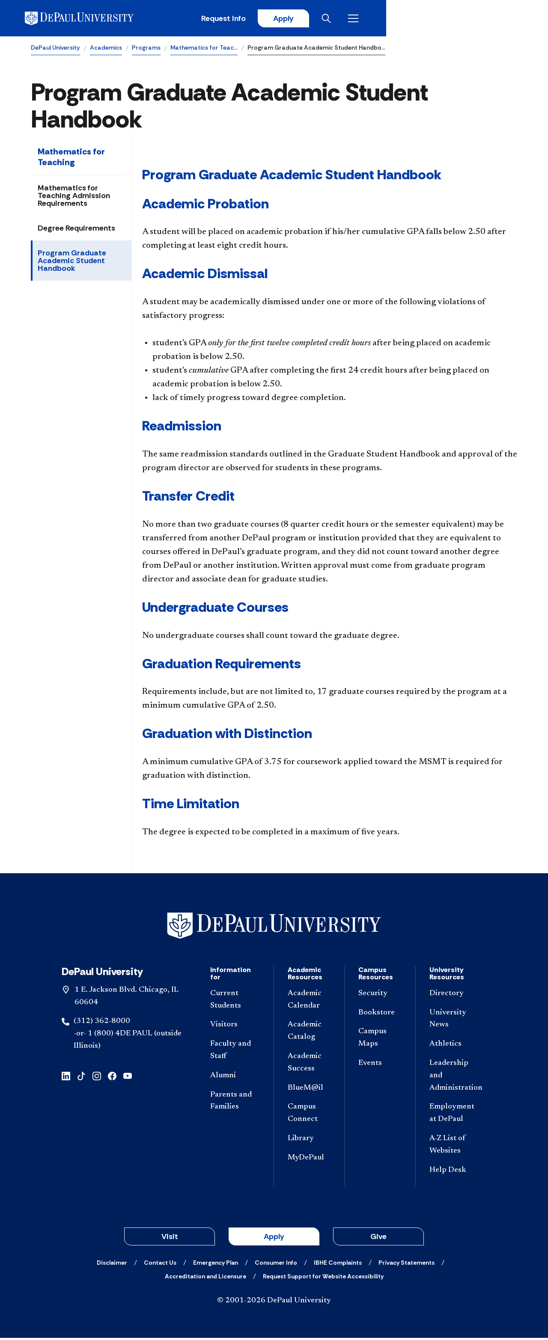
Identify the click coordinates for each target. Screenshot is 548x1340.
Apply (437, 19)
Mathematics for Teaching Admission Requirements (74, 197)
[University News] (454, 1020)
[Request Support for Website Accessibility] (323, 1278)
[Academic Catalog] (309, 1033)
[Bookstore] (379, 1014)
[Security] (379, 996)
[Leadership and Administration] (454, 1077)
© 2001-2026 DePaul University (274, 1303)
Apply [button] (274, 1238)
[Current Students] (235, 1002)
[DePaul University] (97, 19)
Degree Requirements (76, 230)
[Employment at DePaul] (454, 1115)
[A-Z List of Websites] (454, 1147)
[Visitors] (235, 1027)
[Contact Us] (160, 1264)
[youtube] (127, 1077)
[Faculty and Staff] (235, 1052)
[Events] (379, 1065)
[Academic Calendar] (309, 1002)
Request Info (376, 19)
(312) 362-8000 (102, 1023)
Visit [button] (169, 1238)
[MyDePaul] (309, 1160)
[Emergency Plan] (215, 1264)
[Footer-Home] (274, 928)
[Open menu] (510, 19)
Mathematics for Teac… (204, 49)
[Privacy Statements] (406, 1264)
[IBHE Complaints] (338, 1264)
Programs (146, 49)
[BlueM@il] (309, 1090)
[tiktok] (81, 1077)
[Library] (309, 1141)
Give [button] (378, 1238)
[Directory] (454, 996)
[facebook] (112, 1077)
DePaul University (55, 49)
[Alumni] (235, 1078)
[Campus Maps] (379, 1040)
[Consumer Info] (276, 1264)
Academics (106, 49)
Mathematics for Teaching (71, 158)
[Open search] (483, 19)
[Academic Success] (309, 1064)
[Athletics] (454, 1046)
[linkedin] (66, 1077)
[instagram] (96, 1077)
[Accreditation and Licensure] (205, 1278)
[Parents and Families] (235, 1103)
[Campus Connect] (309, 1115)
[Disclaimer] (112, 1264)
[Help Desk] (454, 1172)
